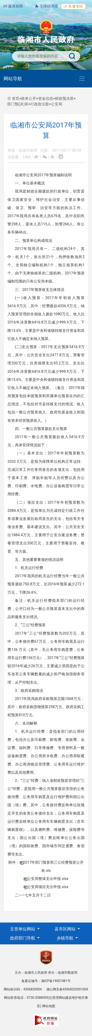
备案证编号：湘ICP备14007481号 (46, 981)
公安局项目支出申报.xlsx (47, 887)
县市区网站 (65, 928)
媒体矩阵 (13, 6)
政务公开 (28, 98)
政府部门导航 (23, 938)
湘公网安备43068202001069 (67, 989)
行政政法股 (39, 104)
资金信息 (45, 98)
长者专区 (73, 6)
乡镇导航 (65, 938)
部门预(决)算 (17, 104)
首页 (15, 98)
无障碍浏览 (46, 6)
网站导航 (12, 78)
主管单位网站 (23, 928)
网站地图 (48, 1006)
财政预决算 (64, 98)
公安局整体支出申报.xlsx (47, 878)
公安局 (56, 104)
